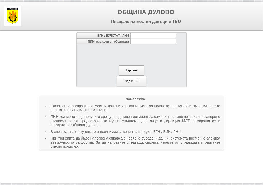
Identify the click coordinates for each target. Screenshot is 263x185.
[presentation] (131, 55)
